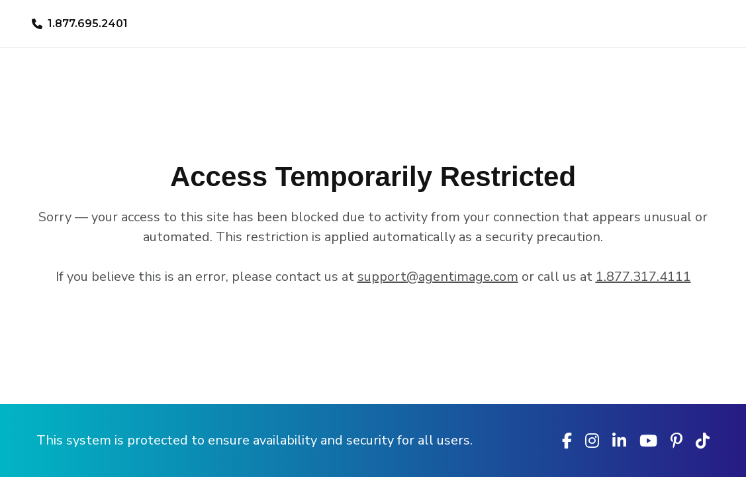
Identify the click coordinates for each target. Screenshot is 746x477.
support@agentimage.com (437, 277)
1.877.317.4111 (643, 277)
